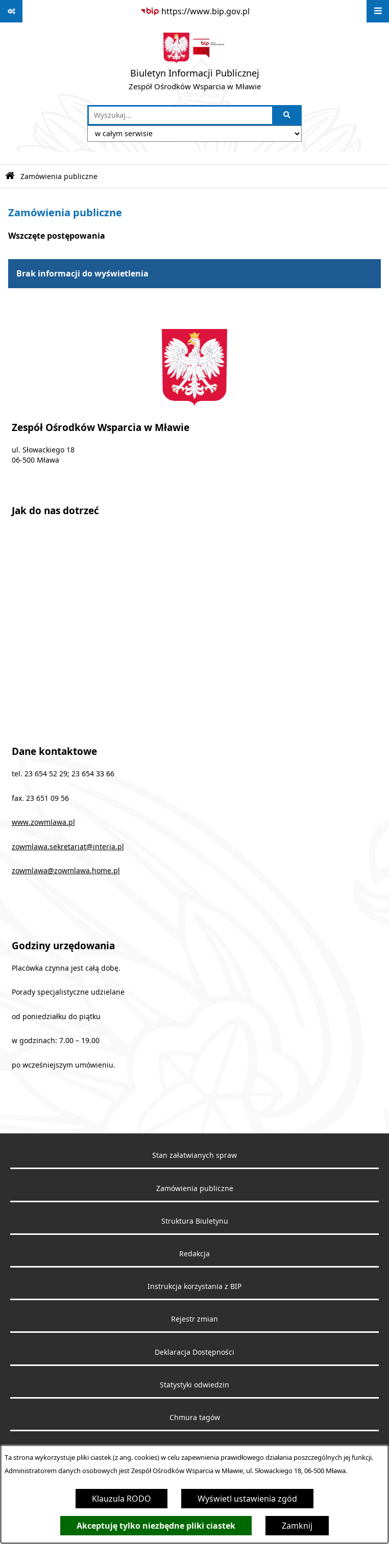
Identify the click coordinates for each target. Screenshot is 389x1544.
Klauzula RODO (121, 1498)
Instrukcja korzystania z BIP (194, 1286)
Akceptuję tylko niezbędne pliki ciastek (156, 1525)
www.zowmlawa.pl (43, 822)
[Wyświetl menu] (378, 11)
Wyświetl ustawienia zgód (247, 1498)
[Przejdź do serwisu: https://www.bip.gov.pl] (194, 11)
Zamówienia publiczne (59, 176)
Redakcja (194, 1253)
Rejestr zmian (194, 1319)
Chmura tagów (194, 1417)
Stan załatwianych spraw (194, 1155)
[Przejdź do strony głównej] (195, 64)
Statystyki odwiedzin (194, 1384)
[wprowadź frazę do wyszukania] (180, 115)
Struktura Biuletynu (194, 1221)
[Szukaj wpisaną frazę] (288, 115)
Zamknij (297, 1525)
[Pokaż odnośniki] (11, 11)
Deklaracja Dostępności (194, 1352)
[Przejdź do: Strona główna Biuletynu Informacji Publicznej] (10, 176)
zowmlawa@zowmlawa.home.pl (66, 870)
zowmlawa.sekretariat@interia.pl (68, 846)
